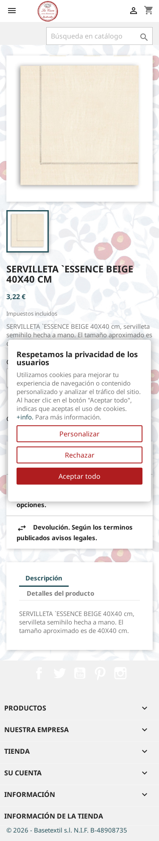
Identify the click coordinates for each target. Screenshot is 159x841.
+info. (25, 417)
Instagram (120, 673)
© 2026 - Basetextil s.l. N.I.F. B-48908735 (66, 830)
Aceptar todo (79, 476)
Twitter (59, 673)
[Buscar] (99, 36)
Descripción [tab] (43, 578)
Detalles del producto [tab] (60, 593)
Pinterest (100, 673)
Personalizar (79, 434)
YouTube (79, 673)
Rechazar (80, 455)
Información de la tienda (53, 816)
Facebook (39, 673)
